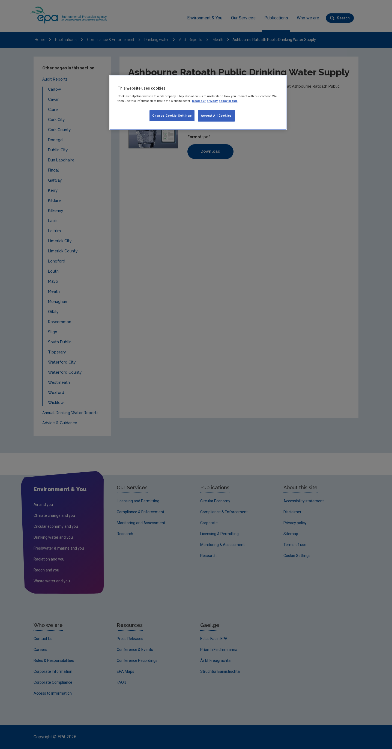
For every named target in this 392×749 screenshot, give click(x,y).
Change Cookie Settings (172, 115)
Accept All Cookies (216, 115)
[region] (198, 102)
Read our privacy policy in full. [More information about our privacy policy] (215, 101)
